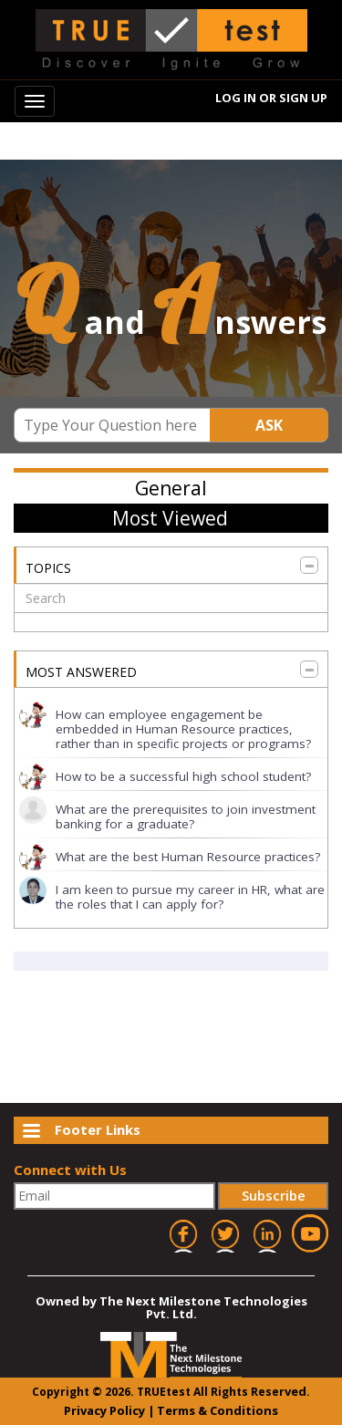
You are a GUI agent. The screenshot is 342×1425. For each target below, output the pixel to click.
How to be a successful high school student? (183, 776)
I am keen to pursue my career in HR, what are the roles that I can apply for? (190, 896)
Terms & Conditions (217, 1410)
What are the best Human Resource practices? (188, 856)
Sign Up (304, 96)
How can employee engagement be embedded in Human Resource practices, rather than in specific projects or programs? (183, 729)
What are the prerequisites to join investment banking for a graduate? (186, 816)
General (171, 488)
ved (295, 1391)
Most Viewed (170, 518)
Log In (236, 96)
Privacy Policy (104, 1410)
